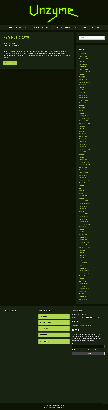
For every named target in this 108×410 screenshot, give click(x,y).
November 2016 (84, 206)
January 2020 (83, 141)
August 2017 (83, 183)
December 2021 (84, 95)
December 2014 (84, 242)
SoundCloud (45, 322)
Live (25, 28)
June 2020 (82, 128)
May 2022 (82, 90)
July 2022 (82, 87)
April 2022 (82, 92)
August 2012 (83, 276)
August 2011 (83, 291)
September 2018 (84, 165)
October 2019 (83, 147)
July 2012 (82, 278)
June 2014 (82, 255)
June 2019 (82, 152)
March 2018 (83, 167)
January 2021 (83, 116)
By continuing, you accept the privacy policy (84, 350)
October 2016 (83, 209)
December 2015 (84, 216)
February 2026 (83, 54)
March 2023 (83, 79)
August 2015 (83, 227)
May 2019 (82, 154)
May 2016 (82, 211)
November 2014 (84, 245)
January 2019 (83, 159)
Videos (18, 28)
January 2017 (83, 201)
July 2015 (82, 229)
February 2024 (83, 66)
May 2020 (82, 131)
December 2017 (84, 175)
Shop (86, 27)
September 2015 (84, 224)
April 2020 (82, 134)
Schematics (48, 27)
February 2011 (83, 296)
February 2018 (83, 170)
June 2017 (82, 188)
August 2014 (83, 250)
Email (73, 344)
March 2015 (83, 234)
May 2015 (82, 232)
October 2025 (83, 59)
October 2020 (83, 121)
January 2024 (83, 69)
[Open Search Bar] (98, 27)
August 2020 (83, 126)
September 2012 (84, 273)
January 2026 (83, 56)
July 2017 (82, 185)
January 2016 (83, 214)
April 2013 (82, 265)
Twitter (43, 335)
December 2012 (84, 271)
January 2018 (83, 172)
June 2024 (82, 61)
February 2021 (83, 113)
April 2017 (82, 193)
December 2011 (84, 283)
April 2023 (82, 77)
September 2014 (84, 247)
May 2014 (82, 258)
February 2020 (83, 139)
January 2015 (83, 240)
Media (77, 28)
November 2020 (84, 118)
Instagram (45, 341)
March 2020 (83, 136)
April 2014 (82, 260)
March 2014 (83, 263)
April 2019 (82, 157)
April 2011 (82, 294)
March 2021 (83, 110)
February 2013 (83, 268)
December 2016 (84, 203)
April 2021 (82, 108)
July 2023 (82, 74)
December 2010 (84, 299)
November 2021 (84, 97)
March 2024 (83, 64)
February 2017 (83, 198)
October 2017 (83, 178)
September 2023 (84, 72)
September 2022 (84, 82)
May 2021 (82, 105)
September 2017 (84, 180)
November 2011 (84, 286)
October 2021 (83, 100)
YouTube (43, 316)
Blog (60, 27)
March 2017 (83, 196)
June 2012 (82, 281)
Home (10, 28)
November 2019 (84, 144)
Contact (68, 28)
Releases (35, 27)
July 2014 (82, 252)
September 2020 (84, 123)
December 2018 (84, 162)
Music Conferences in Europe (81, 325)
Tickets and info (10, 63)
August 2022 (83, 85)
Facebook (44, 328)
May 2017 (82, 190)
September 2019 (84, 149)
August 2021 (83, 103)
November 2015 (84, 219)
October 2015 (83, 221)
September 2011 (84, 289)
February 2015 (83, 237)
